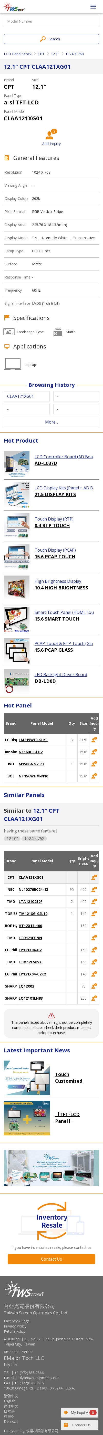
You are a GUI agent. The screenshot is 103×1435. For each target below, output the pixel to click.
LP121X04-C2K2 (32, 974)
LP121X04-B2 (30, 949)
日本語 (9, 1411)
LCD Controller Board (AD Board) (64, 457)
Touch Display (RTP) (54, 519)
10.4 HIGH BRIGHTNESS (61, 588)
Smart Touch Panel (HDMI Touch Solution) (64, 612)
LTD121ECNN (30, 937)
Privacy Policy (15, 1326)
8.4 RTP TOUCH (52, 525)
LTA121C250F (30, 901)
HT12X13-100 (30, 925)
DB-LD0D (45, 681)
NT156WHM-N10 (33, 776)
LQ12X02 (26, 986)
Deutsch (11, 1421)
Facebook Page (17, 1321)
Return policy (14, 1331)
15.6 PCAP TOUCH (55, 556)
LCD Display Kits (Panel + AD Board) (64, 488)
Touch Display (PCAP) (55, 550)
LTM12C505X (30, 961)
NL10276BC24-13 (33, 889)
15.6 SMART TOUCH (57, 619)
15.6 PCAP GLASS (54, 650)
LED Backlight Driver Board (61, 674)
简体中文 (11, 1406)
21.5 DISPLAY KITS (55, 494)
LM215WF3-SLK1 (33, 739)
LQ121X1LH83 (31, 998)
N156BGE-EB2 (31, 751)
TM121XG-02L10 (33, 913)
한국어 (9, 1416)
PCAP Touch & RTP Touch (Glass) (64, 644)
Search (54, 39)
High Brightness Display (58, 581)
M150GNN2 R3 (31, 763)
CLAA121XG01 (31, 877)
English (9, 1400)
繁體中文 (11, 1395)
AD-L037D (46, 463)
